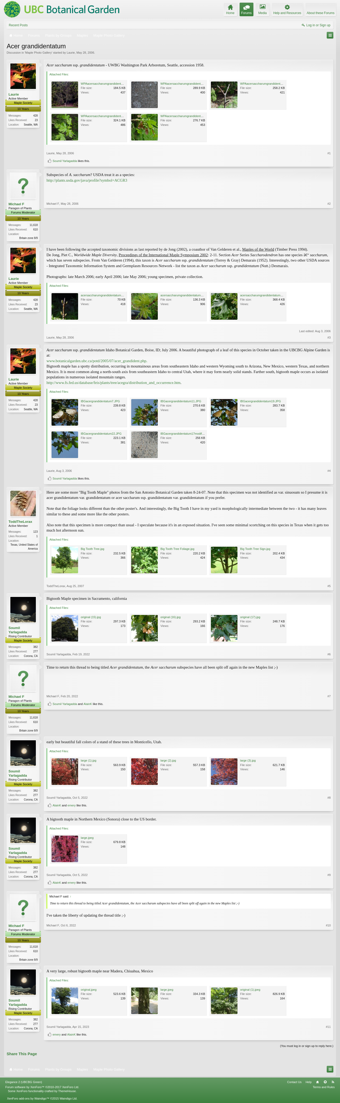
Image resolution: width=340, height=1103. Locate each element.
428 (35, 115)
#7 (329, 722)
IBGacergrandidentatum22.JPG (101, 433)
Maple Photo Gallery (38, 52)
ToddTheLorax (20, 522)
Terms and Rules (324, 1089)
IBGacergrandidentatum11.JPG (180, 401)
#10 (328, 960)
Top (325, 1084)
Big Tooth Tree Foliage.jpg (177, 549)
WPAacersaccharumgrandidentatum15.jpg (187, 116)
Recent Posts (18, 25)
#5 (329, 586)
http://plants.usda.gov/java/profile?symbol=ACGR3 (86, 180)
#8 (329, 799)
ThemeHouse (67, 1093)
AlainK (87, 729)
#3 (329, 337)
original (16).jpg (170, 617)
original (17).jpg (250, 617)
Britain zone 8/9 (28, 238)
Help (308, 1084)
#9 (329, 876)
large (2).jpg (168, 762)
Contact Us (294, 1084)
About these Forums (320, 13)
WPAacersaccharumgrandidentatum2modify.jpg (191, 83)
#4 (329, 471)
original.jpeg (88, 991)
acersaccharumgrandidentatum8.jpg (263, 295)
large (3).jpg (248, 762)
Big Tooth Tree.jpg (92, 549)
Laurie (71, 52)
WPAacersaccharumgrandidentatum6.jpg (266, 83)
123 (35, 532)
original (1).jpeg (250, 991)
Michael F (16, 204)
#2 (329, 237)
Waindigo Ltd (68, 1100)
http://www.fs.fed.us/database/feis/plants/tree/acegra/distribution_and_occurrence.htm (113, 383)
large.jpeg (87, 839)
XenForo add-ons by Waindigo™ (28, 1100)
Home (317, 1084)
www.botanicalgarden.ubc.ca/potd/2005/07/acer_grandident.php (96, 361)
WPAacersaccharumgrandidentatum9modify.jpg (111, 83)
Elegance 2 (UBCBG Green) (23, 1084)
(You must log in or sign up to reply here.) (306, 1048)
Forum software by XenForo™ (42, 1089)
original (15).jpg (91, 617)
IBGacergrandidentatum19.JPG (260, 401)
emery (71, 807)
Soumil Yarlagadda (65, 161)
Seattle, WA (31, 124)
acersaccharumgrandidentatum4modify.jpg (187, 295)
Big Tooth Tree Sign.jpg (255, 549)
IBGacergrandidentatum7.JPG (100, 401)
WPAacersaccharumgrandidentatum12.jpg (108, 116)
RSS (333, 1084)
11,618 (33, 225)
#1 (329, 153)
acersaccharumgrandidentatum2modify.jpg (108, 295)
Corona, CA (31, 656)
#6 (329, 655)
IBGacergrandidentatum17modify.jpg (184, 433)
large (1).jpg (88, 762)
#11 (328, 1028)
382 (35, 647)
